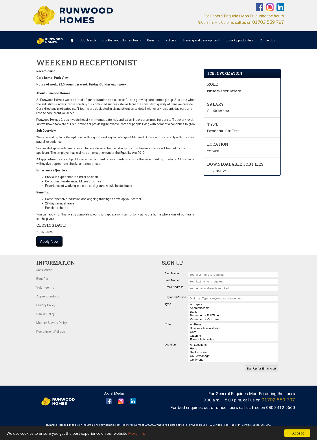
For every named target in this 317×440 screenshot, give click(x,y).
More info (136, 433)
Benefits (153, 40)
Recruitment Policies (50, 331)
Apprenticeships (47, 296)
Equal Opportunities (239, 40)
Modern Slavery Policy (51, 323)
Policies (171, 40)
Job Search (88, 40)
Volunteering (45, 287)
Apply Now (49, 241)
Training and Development (201, 40)
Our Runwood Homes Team (121, 40)
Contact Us (267, 40)
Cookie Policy (45, 314)
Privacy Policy (45, 305)
